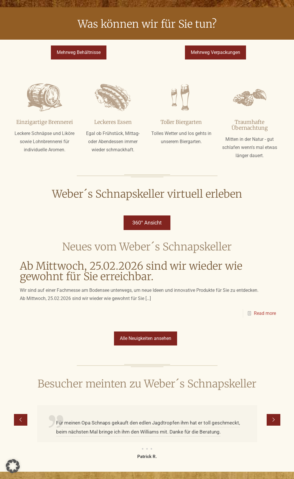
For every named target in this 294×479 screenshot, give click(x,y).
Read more (265, 313)
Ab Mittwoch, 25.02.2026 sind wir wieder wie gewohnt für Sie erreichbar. (131, 271)
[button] (13, 466)
